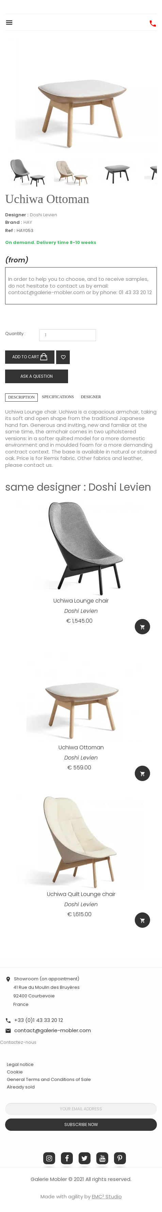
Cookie (15, 1072)
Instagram (49, 1158)
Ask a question (36, 376)
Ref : (10, 231)
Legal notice (20, 1064)
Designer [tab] (91, 396)
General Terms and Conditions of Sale (49, 1079)
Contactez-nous (18, 1042)
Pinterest (120, 1158)
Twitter (85, 1158)
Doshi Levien (43, 215)
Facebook (67, 1158)
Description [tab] (21, 397)
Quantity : (15, 334)
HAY (27, 222)
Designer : (16, 215)
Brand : (13, 222)
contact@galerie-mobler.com (46, 292)
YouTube (102, 1158)
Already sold (21, 1087)
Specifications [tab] (58, 396)
